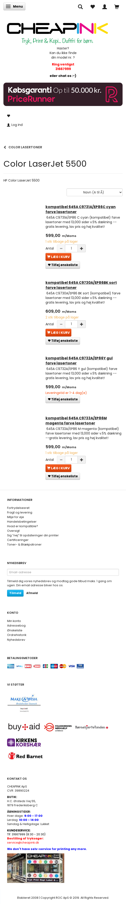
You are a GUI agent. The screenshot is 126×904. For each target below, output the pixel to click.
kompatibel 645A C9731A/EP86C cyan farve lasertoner (81, 209)
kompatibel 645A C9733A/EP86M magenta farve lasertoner (76, 421)
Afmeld (32, 593)
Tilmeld (15, 593)
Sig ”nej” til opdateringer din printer (33, 535)
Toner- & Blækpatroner (24, 544)
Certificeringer (18, 540)
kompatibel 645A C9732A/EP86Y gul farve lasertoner (79, 361)
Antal (50, 248)
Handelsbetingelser (22, 522)
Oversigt (13, 531)
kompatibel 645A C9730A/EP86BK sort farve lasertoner (81, 285)
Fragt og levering (19, 512)
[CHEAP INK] (57, 31)
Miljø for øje (15, 517)
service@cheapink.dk (25, 840)
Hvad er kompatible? (22, 526)
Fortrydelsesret (18, 508)
